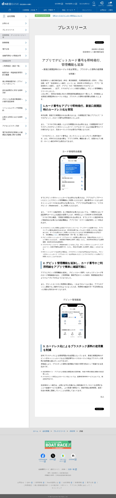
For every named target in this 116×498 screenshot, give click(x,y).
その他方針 (54, 485)
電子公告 (5, 49)
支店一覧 (72, 469)
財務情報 (5, 42)
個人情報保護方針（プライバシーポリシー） (12, 82)
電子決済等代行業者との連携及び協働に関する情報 (12, 133)
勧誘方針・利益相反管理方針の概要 (12, 74)
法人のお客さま (84, 4)
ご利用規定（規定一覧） (11, 66)
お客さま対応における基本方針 (12, 118)
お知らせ (5, 23)
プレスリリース (8, 30)
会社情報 (59, 4)
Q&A (30, 482)
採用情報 (40, 482)
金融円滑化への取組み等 (11, 56)
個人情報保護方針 (41, 485)
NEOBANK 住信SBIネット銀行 (16, 3)
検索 (94, 5)
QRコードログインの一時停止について (67, 16)
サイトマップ (57, 488)
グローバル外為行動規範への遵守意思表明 (12, 100)
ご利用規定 (28, 485)
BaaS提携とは (71, 4)
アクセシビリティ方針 (10, 126)
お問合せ (20, 482)
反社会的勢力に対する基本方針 (12, 91)
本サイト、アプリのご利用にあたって (75, 485)
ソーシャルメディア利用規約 (12, 109)
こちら (55, 235)
